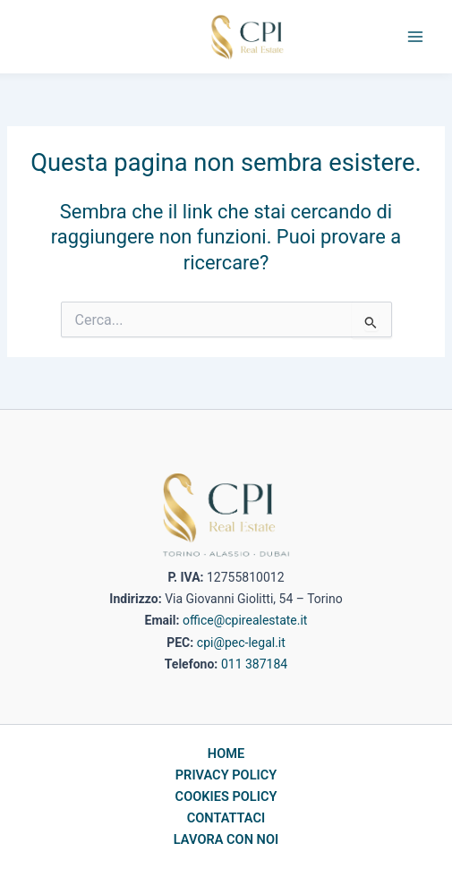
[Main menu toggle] (415, 36)
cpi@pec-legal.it (241, 642)
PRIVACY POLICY (226, 775)
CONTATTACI (226, 818)
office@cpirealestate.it (245, 620)
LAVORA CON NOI (226, 839)
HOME (226, 753)
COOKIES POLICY (226, 796)
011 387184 (254, 664)
